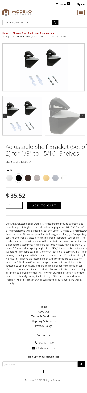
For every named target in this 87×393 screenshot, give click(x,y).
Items (62, 4)
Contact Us (43, 335)
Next (82, 116)
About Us (43, 311)
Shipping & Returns (44, 321)
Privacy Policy (43, 326)
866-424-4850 (46, 342)
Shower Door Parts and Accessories (33, 33)
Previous (5, 116)
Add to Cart (44, 205)
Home (5, 33)
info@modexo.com (46, 348)
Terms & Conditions (43, 316)
